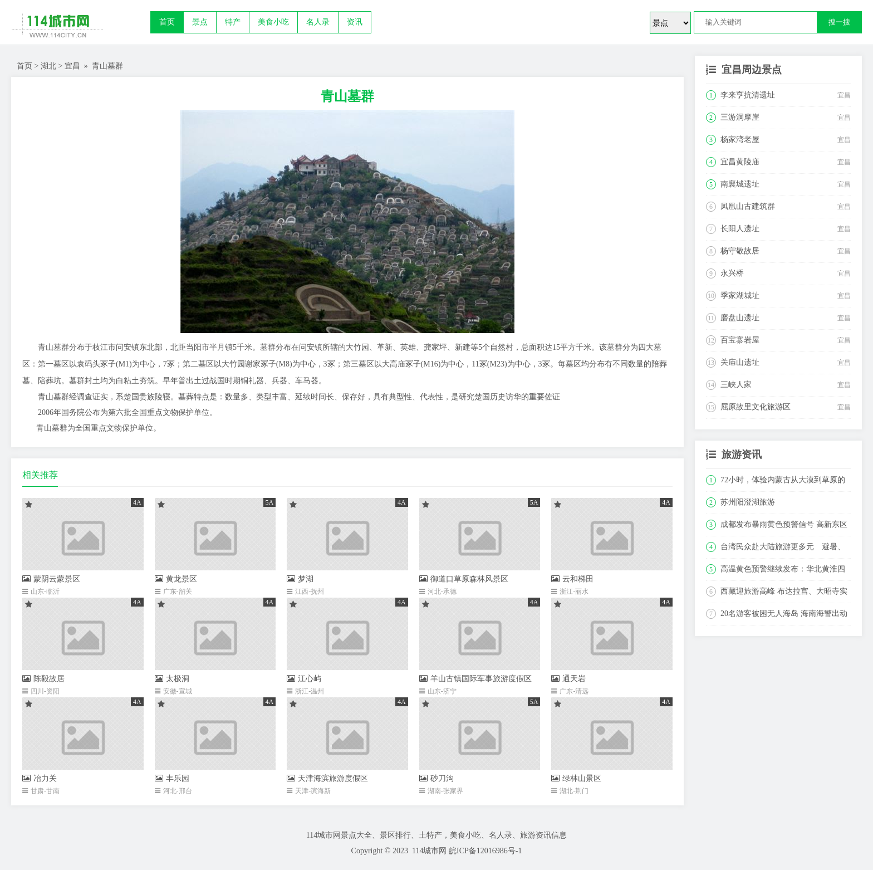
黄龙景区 (176, 579)
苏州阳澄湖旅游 (747, 502)
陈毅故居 (43, 679)
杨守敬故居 (739, 251)
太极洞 (172, 679)
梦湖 (300, 579)
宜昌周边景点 (752, 69)
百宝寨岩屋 (739, 340)
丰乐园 (172, 778)
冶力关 (39, 778)
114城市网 (429, 851)
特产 (233, 22)
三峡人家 (736, 384)
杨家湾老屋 (739, 139)
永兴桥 (732, 273)
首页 (167, 22)
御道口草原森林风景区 (463, 579)
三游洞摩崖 (739, 117)
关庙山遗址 (739, 362)
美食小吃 (273, 22)
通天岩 (568, 679)
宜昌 (72, 66)
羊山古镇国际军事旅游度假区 (475, 679)
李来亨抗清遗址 (747, 95)
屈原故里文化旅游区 (755, 407)
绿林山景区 (576, 778)
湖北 (48, 66)
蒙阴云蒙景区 (51, 579)
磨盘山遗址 (739, 318)
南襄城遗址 (739, 184)
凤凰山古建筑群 (747, 206)
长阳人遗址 (739, 228)
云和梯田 (572, 579)
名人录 (318, 22)
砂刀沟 (436, 778)
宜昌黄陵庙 (739, 162)
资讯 (354, 22)
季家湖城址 (739, 295)
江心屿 (304, 679)
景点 (200, 22)
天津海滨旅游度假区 (327, 778)
